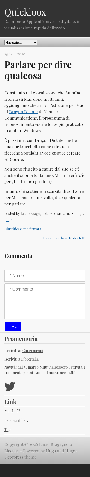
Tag (7, 429)
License (11, 450)
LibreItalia (30, 358)
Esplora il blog (16, 420)
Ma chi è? (12, 410)
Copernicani (32, 350)
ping (8, 219)
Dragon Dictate (23, 111)
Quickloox (25, 12)
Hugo (51, 450)
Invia (13, 326)
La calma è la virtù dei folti (64, 238)
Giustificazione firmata (22, 229)
